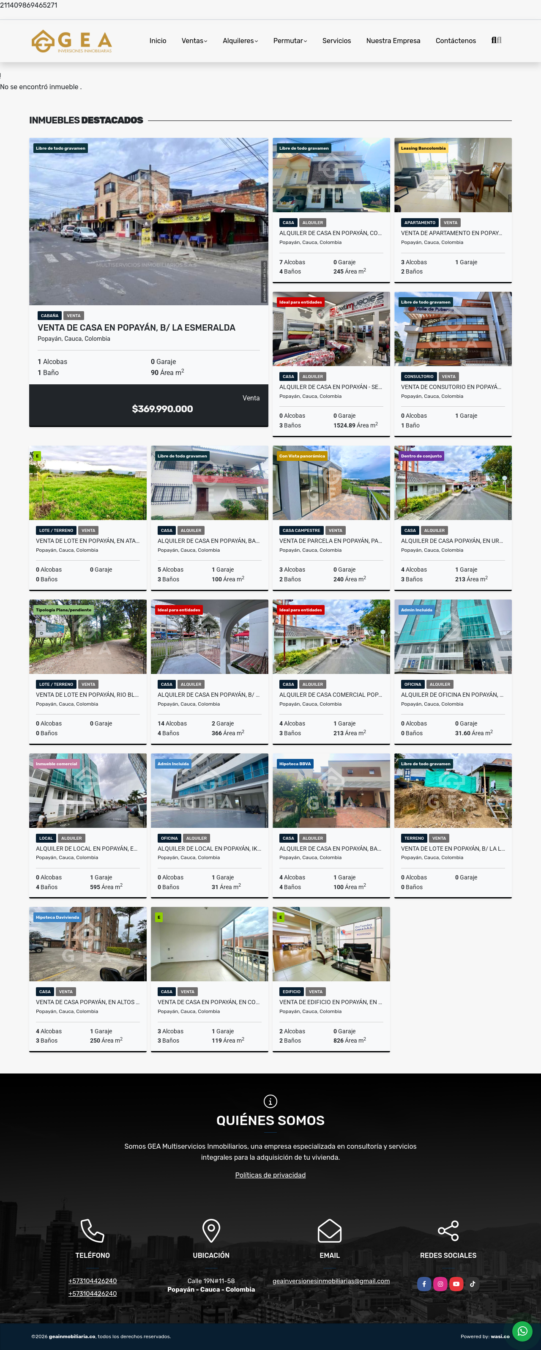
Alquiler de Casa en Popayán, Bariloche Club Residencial (331, 848)
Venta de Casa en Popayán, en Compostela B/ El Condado (210, 1002)
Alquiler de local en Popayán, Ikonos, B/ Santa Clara (210, 848)
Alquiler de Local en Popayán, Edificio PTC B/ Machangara (88, 848)
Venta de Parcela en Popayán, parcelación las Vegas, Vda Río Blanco (331, 540)
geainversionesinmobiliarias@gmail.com (331, 1281)
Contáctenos (456, 41)
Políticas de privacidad (270, 1175)
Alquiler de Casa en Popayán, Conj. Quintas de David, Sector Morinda (331, 233)
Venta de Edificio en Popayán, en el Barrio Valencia (331, 1002)
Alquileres (238, 41)
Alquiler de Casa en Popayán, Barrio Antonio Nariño (210, 540)
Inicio (158, 41)
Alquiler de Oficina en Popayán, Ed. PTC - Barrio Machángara (453, 694)
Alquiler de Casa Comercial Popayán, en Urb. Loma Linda (331, 694)
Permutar (288, 41)
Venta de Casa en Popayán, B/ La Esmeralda (136, 328)
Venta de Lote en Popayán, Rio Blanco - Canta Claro (88, 694)
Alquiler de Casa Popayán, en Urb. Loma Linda (453, 540)
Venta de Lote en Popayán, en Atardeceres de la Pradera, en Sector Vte (88, 540)
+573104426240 (92, 1281)
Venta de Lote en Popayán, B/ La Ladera (453, 848)
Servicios (336, 41)
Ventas (192, 41)
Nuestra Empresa (393, 41)
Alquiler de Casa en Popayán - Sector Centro (331, 386)
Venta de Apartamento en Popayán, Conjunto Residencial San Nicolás (453, 233)
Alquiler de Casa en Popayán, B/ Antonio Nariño (210, 694)
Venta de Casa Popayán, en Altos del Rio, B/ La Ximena (88, 1002)
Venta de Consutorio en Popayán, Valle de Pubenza (453, 386)
